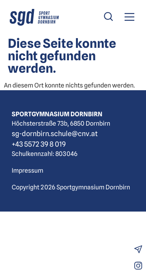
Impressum (27, 170)
